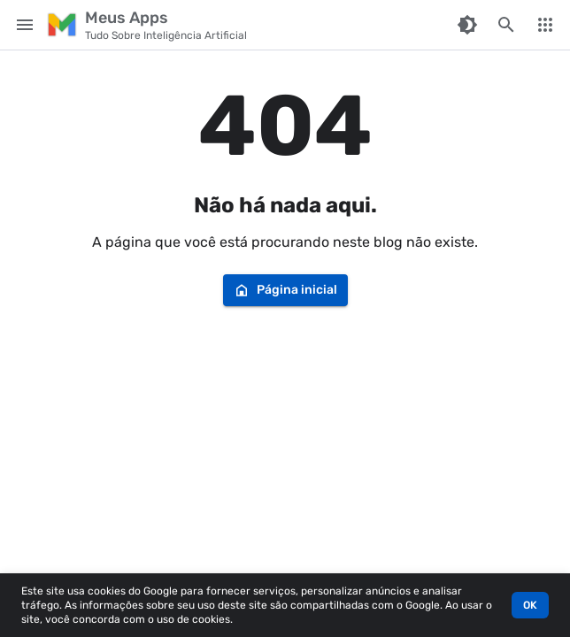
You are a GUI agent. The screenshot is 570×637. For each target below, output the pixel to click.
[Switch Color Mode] (467, 24)
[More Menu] (545, 24)
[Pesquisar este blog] (506, 24)
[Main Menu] (24, 24)
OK (530, 605)
